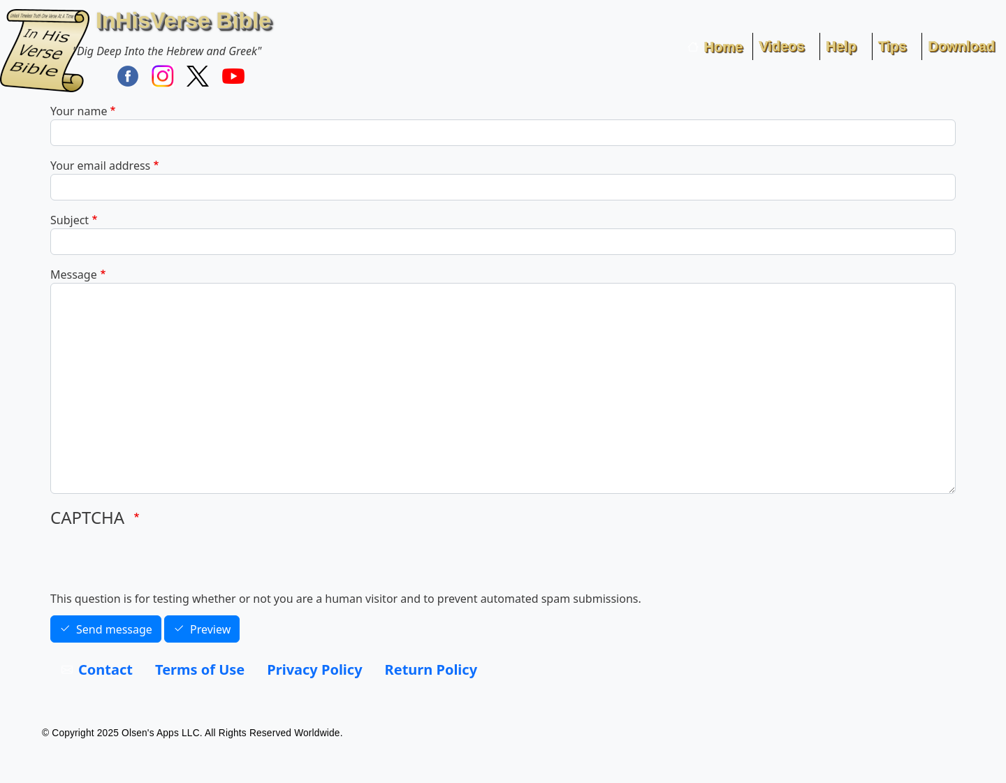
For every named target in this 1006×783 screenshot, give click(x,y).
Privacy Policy (314, 669)
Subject (69, 220)
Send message (114, 629)
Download (961, 46)
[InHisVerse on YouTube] (233, 75)
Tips (892, 46)
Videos (781, 46)
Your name (78, 111)
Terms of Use (200, 669)
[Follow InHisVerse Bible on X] (198, 75)
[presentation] (156, 563)
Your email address (100, 165)
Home (723, 46)
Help (841, 46)
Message (73, 274)
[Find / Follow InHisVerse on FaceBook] (128, 75)
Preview (210, 629)
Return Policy (431, 669)
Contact (105, 669)
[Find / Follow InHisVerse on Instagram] (163, 75)
